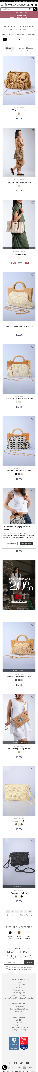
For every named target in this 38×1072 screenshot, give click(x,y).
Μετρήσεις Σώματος (19, 1030)
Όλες (5, 40)
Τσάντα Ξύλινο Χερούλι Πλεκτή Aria (19, 399)
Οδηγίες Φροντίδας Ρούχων (19, 1027)
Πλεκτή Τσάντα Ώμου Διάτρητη (19, 182)
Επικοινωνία (19, 1011)
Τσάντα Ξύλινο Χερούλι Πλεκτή (19, 471)
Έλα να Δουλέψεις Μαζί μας (19, 1009)
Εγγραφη (29, 962)
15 (30, 911)
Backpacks (13, 40)
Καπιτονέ (22, 40)
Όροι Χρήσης (19, 1022)
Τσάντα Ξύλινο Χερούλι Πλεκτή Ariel (19, 326)
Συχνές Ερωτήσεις (19, 1025)
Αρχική (12, 29)
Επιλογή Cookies (11, 544)
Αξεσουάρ (18, 29)
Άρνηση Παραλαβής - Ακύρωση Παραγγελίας (19, 998)
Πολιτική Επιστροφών (19, 995)
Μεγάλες (30, 40)
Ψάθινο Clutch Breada (19, 110)
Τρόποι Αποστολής (19, 990)
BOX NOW (19, 987)
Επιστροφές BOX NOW (19, 985)
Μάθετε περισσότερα (27, 537)
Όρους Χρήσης (11, 969)
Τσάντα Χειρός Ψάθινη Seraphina (19, 749)
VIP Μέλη (19, 1020)
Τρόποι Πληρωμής (19, 993)
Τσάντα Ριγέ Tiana (19, 254)
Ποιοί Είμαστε (19, 1007)
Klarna (19, 982)
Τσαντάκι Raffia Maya (19, 821)
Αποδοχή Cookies (26, 544)
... (25, 911)
